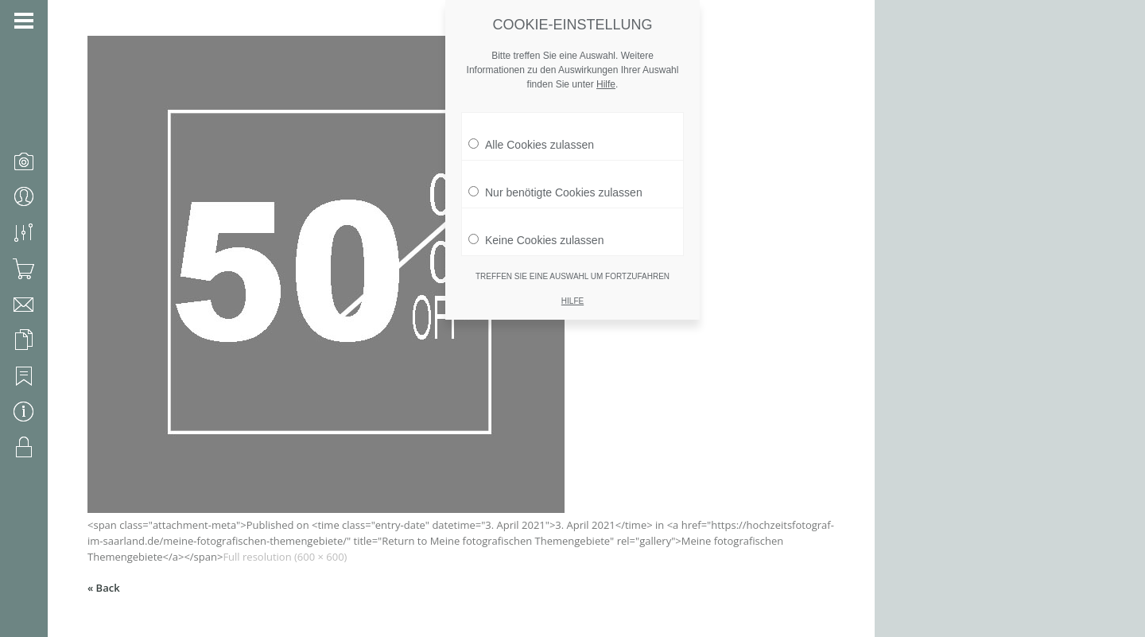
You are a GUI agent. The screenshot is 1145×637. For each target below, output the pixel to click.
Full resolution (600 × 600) (285, 557)
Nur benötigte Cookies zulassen (555, 184)
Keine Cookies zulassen (536, 232)
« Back (103, 588)
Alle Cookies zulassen (531, 136)
